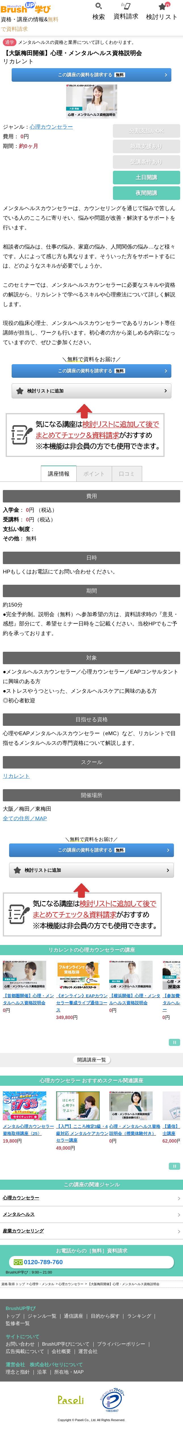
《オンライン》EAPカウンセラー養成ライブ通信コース (82, 1002)
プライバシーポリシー (121, 1343)
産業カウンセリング (23, 1231)
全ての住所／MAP (25, 818)
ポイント (94, 474)
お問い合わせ (20, 1343)
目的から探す (105, 1315)
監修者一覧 (18, 1323)
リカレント (16, 776)
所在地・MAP (69, 1371)
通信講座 (73, 1315)
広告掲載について (25, 1351)
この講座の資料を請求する (91, 74)
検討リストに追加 (45, 391)
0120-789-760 (37, 1262)
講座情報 (59, 474)
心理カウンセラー (51, 127)
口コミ (126, 474)
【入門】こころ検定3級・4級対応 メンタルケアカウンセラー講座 (82, 1133)
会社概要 (61, 1351)
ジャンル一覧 (42, 1315)
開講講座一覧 (91, 1059)
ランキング (139, 1315)
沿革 (42, 1371)
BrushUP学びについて (66, 1343)
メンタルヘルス (19, 1214)
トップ (13, 1315)
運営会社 (88, 1351)
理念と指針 (18, 1371)
